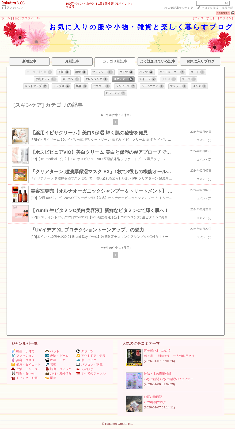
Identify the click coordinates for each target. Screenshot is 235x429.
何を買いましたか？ (157, 350)
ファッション (15, 7)
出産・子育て (22, 351)
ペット (52, 351)
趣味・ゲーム (56, 355)
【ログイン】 (225, 18)
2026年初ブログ (155, 402)
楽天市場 (227, 8)
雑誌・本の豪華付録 (157, 373)
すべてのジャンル (91, 373)
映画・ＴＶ (55, 360)
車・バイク (86, 360)
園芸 (50, 378)
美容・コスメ (22, 360)
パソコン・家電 (89, 364)
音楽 (50, 364)
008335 (223, 13)
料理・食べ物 (22, 373)
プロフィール (30, 18)
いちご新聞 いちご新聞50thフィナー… (170, 379)
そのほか (84, 369)
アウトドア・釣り (91, 355)
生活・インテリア (26, 369)
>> (178, 8)
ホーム (5, 18)
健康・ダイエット (26, 364)
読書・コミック (58, 369)
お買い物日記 (153, 397)
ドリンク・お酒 (24, 378)
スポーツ (84, 351)
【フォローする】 (203, 18)
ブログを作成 (209, 8)
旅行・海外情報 (58, 373)
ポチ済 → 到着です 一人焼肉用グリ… (170, 356)
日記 (16, 18)
